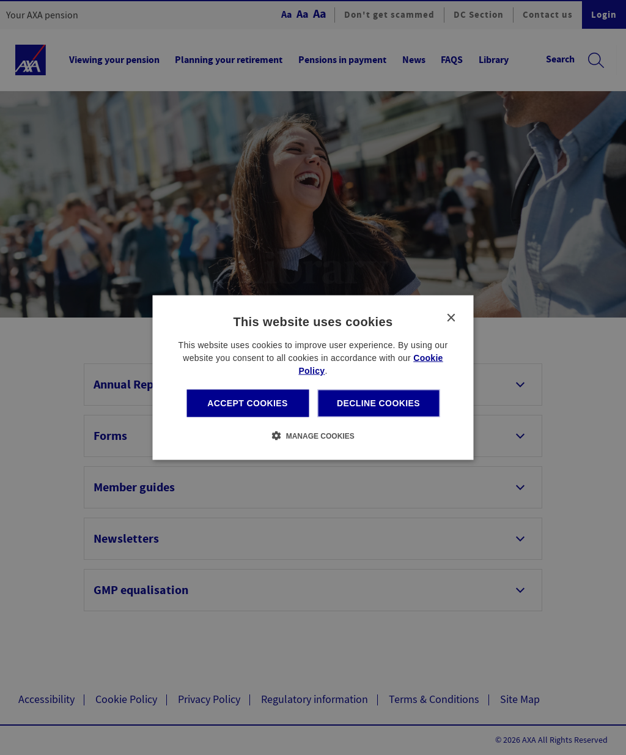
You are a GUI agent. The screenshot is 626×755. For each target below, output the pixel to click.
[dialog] (313, 378)
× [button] (450, 318)
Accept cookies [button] (247, 403)
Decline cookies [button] (378, 403)
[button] (312, 435)
